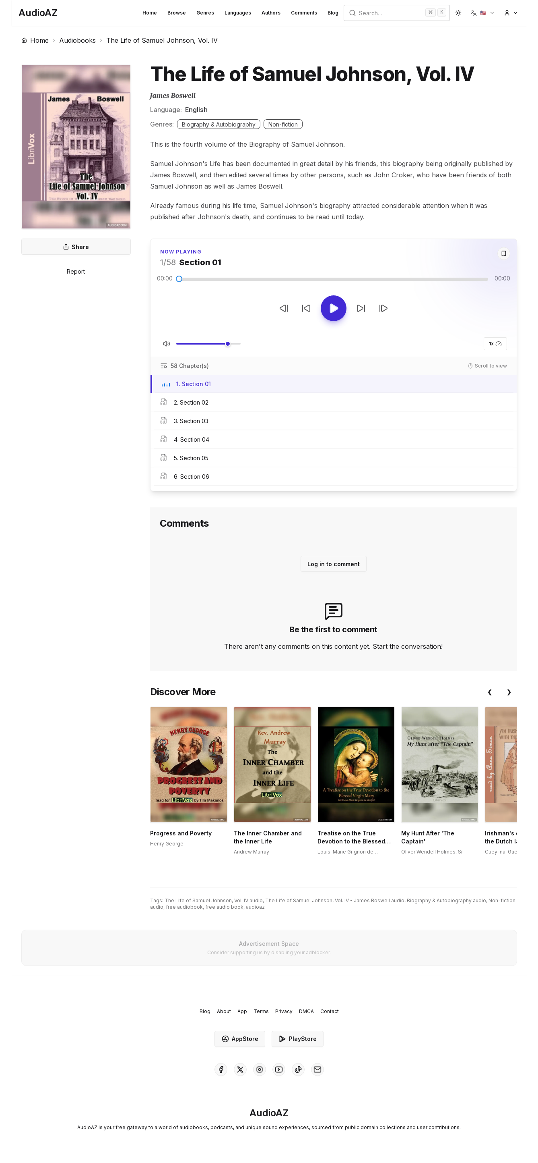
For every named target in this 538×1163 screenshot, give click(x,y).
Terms (261, 1011)
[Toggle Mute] (166, 343)
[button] (483, 12)
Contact (329, 1011)
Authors (271, 13)
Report (76, 271)
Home (149, 13)
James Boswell (173, 95)
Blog (333, 13)
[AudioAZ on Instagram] (259, 1069)
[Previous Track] (284, 308)
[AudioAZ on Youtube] (278, 1069)
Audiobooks (77, 40)
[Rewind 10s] (306, 308)
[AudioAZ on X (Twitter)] (240, 1069)
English (196, 110)
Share (76, 246)
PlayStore (297, 1039)
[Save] (503, 253)
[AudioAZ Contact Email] (317, 1069)
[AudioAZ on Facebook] (220, 1069)
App (242, 1011)
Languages (238, 13)
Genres (205, 13)
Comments (304, 13)
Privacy (284, 1011)
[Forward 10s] (361, 308)
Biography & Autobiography (219, 124)
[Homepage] (38, 13)
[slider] (179, 279)
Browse (176, 13)
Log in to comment (333, 564)
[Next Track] (383, 308)
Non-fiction (283, 124)
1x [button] (495, 344)
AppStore (239, 1039)
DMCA (306, 1011)
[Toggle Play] (333, 308)
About (224, 1011)
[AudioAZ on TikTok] (298, 1069)
